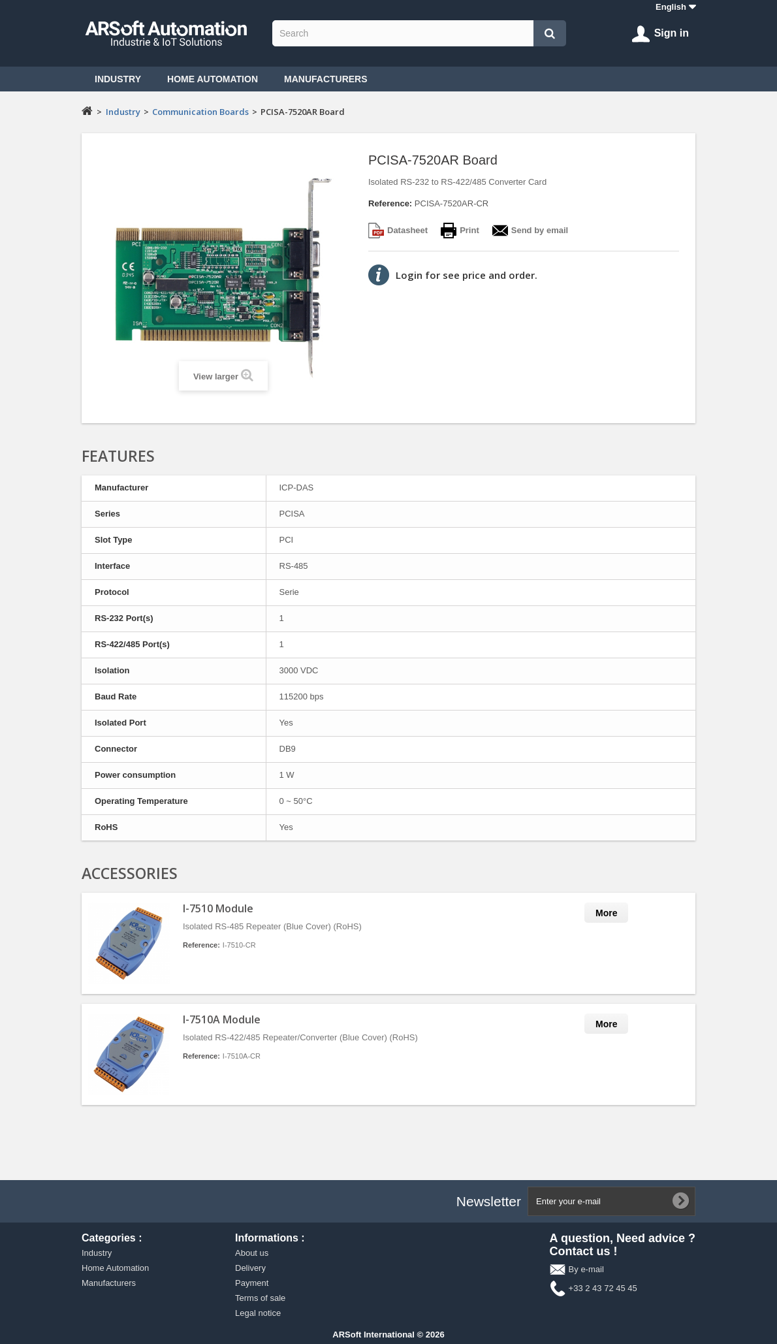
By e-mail (586, 1269)
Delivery (250, 1268)
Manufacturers (326, 79)
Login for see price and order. (466, 274)
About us (251, 1253)
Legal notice (258, 1313)
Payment (251, 1283)
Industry (118, 79)
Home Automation (212, 79)
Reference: (390, 203)
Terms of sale (260, 1298)
